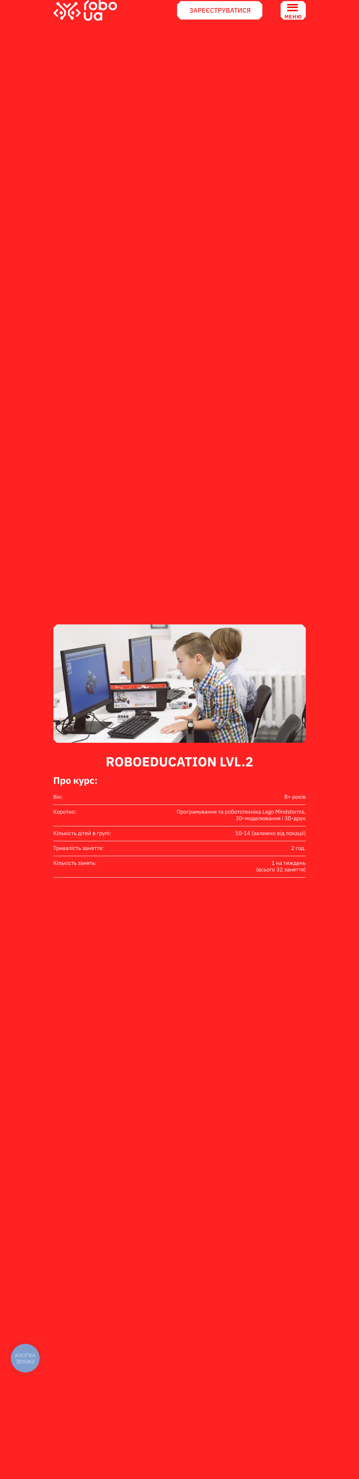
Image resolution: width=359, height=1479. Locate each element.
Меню (293, 10)
